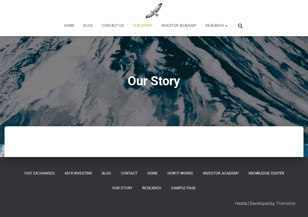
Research (216, 26)
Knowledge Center (266, 173)
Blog (88, 26)
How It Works (180, 173)
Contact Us (113, 26)
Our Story (142, 26)
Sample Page (183, 188)
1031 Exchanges (39, 173)
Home (69, 26)
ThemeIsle (285, 203)
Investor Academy (179, 26)
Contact (129, 173)
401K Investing (78, 173)
